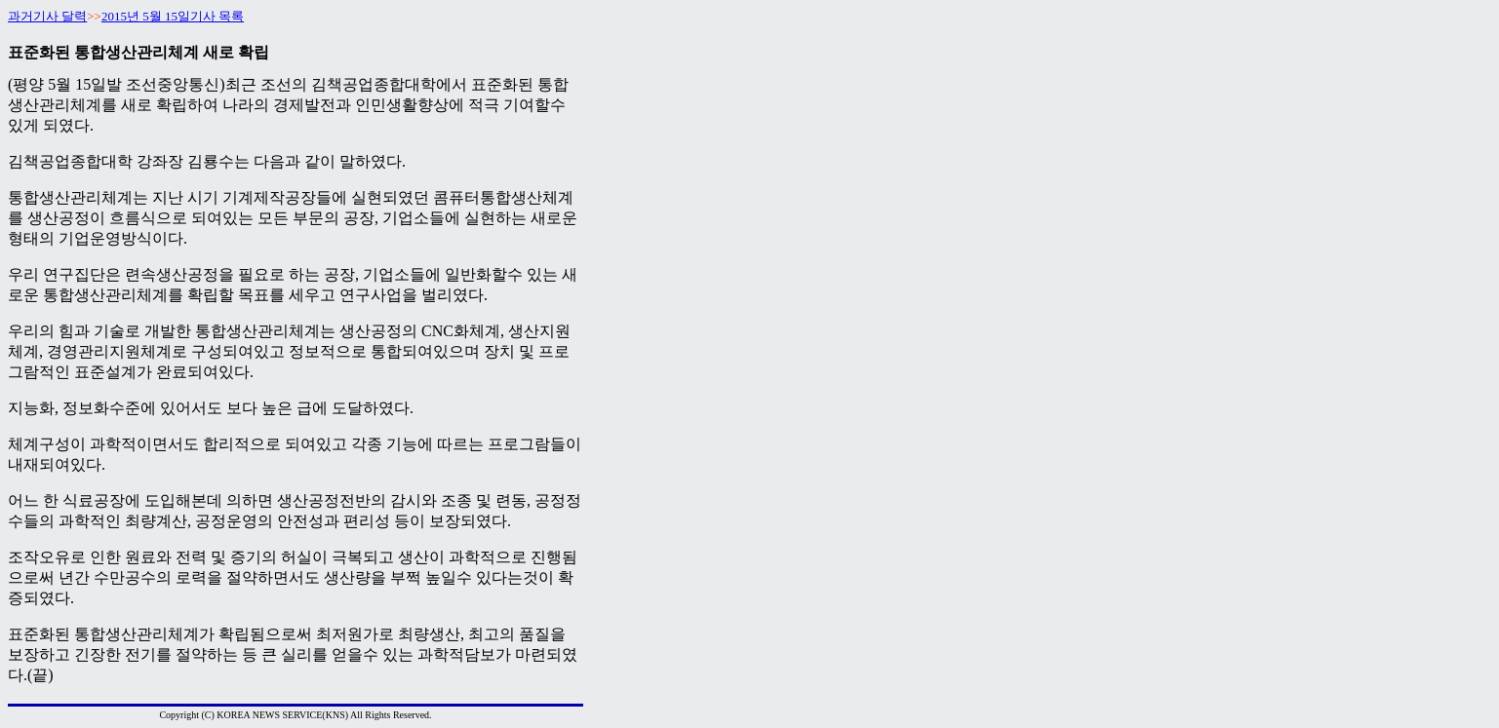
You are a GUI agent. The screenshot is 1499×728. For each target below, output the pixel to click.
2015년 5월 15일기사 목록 (172, 16)
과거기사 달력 (47, 16)
